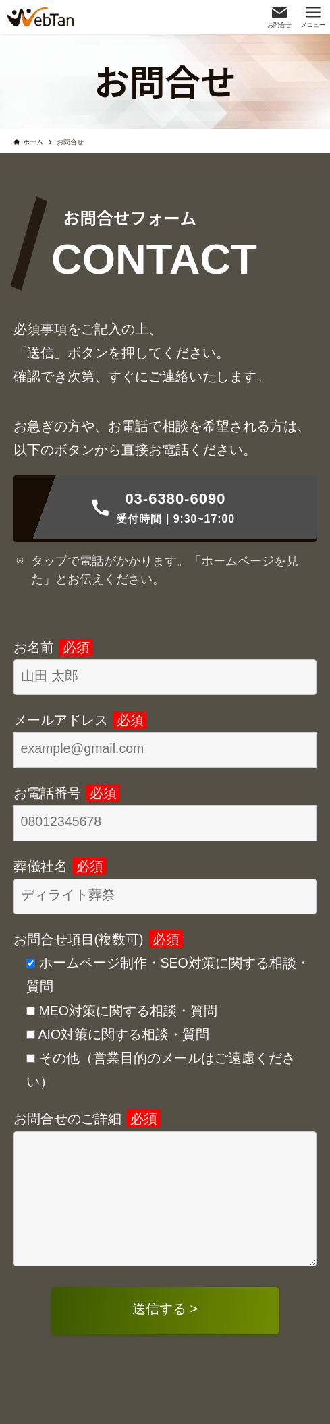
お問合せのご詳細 (87, 1118)
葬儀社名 (60, 866)
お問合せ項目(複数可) (98, 939)
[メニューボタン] (313, 17)
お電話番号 (66, 792)
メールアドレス (80, 720)
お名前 (53, 647)
